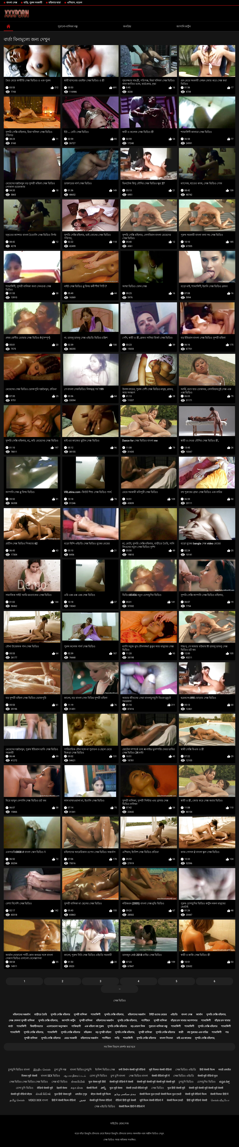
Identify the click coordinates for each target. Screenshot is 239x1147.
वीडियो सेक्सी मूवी (45, 1087)
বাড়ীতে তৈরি (40, 1014)
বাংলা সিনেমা (166, 1038)
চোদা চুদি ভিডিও (98, 1075)
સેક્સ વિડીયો (78, 1081)
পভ (227, 1032)
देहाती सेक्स (62, 1087)
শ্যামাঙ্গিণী (95, 1014)
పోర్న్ (103, 1087)
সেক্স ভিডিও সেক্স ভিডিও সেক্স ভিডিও (28, 1081)
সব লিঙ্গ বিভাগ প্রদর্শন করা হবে (119, 1046)
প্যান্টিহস (145, 1020)
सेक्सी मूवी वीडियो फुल (208, 1075)
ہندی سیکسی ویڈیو (125, 1094)
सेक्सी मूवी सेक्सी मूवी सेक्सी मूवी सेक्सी (206, 1087)
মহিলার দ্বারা (55, 2)
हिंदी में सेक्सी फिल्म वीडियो (64, 1100)
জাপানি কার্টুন (183, 26)
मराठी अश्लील (224, 1069)
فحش (82, 1100)
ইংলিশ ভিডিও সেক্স (105, 1069)
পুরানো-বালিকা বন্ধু (68, 26)
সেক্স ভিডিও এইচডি (185, 1069)
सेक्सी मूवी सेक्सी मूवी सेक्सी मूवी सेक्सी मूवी (156, 1081)
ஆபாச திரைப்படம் (75, 1075)
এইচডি (174, 1014)
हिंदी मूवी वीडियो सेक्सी (197, 1100)
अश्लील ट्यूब (81, 1094)
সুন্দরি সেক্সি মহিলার (60, 1014)
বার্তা (10, 1026)
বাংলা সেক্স (11, 2)
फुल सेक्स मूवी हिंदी (97, 1081)
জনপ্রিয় (127, 26)
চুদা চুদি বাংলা (118, 1075)
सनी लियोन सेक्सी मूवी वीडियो (132, 1069)
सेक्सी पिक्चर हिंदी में (219, 1094)
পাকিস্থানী (76, 1026)
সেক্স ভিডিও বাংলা (138, 1075)
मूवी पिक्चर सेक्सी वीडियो (160, 1069)
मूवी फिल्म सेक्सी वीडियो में (151, 1100)
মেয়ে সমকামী (70, 1038)
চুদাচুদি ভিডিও (186, 1081)
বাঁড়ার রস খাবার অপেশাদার (184, 1020)
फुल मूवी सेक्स (116, 1087)
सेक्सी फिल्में (91, 1087)
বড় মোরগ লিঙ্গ (138, 1026)
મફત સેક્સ (77, 1087)
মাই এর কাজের (184, 1038)
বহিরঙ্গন (88, 1032)
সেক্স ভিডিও (119, 1000)
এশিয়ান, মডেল (74, 2)
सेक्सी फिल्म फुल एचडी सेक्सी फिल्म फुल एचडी (160, 1094)
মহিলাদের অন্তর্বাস (21, 1014)
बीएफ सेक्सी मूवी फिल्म (101, 1094)
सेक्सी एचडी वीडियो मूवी (137, 1087)
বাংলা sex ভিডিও (50, 1075)
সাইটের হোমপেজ (119, 1123)
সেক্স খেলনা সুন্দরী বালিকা (22, 1020)
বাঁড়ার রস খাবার (222, 1020)
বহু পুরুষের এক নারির (197, 1032)
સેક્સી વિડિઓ (43, 1094)
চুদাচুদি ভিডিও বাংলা (19, 1069)
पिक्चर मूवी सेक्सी (29, 1075)
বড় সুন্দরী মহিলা (103, 1032)
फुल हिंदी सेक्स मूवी (62, 1094)
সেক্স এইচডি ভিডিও (104, 1106)
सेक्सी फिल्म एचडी (175, 1100)
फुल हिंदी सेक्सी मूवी (176, 1087)
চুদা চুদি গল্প (60, 1069)
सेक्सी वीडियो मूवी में (160, 1075)
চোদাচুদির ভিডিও (206, 1081)
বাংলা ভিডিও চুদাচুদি (80, 1069)
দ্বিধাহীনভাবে (36, 1026)
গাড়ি (116, 1038)
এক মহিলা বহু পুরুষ (94, 1026)
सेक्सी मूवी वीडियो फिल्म (195, 1094)
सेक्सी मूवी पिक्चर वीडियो (100, 1100)
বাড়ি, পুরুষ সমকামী (33, 2)
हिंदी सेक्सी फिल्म (207, 1069)
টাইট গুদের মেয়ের (158, 1014)
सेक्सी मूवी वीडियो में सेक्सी (121, 1081)
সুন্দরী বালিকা (80, 1014)
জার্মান (199, 1014)
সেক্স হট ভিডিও (59, 1081)
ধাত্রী (181, 1032)
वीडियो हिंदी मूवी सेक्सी (126, 1100)
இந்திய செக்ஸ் (42, 1069)
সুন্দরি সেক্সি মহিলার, (114, 1014)
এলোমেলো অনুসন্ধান (57, 1026)
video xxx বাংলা (38, 1100)
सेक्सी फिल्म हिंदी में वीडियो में (132, 1106)
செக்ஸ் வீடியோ (220, 1100)
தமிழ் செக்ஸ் (17, 1100)
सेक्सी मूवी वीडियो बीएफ (21, 1094)
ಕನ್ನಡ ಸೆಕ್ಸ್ (224, 1081)
